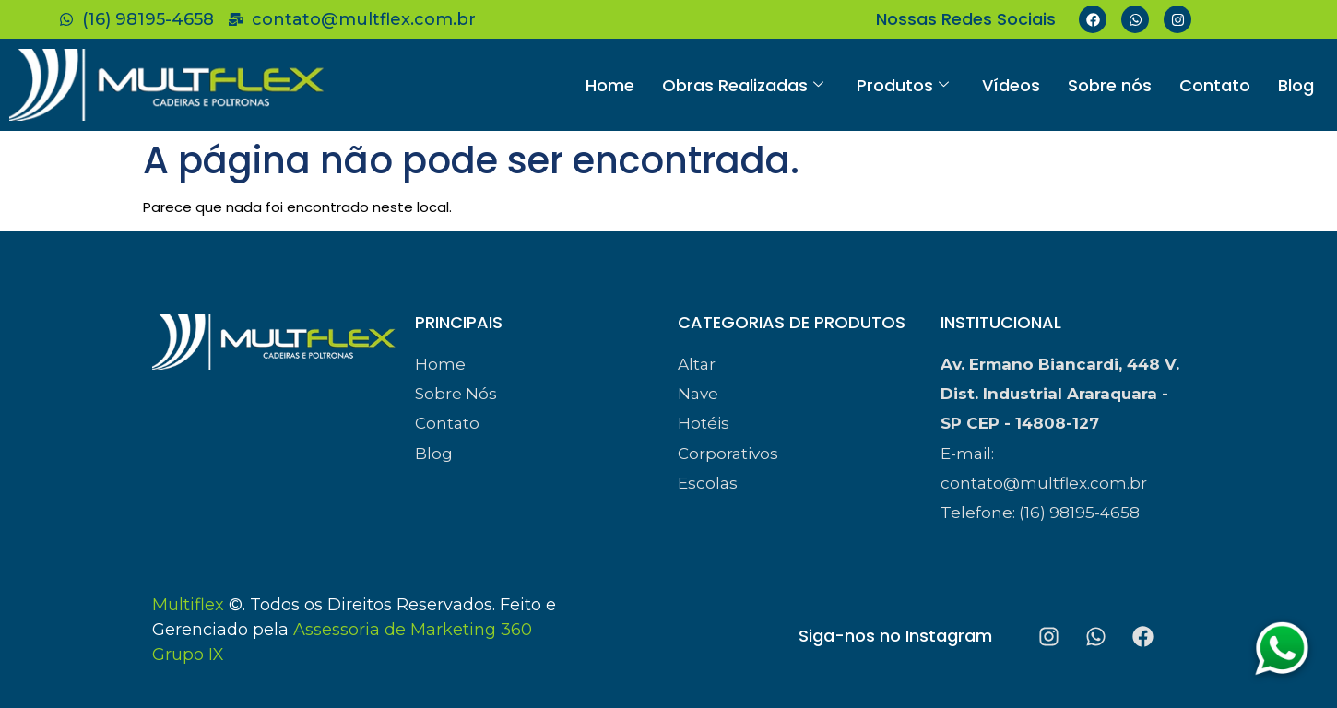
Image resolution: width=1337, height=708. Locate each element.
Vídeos (1011, 85)
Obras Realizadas (742, 85)
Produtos (903, 85)
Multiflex (188, 605)
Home (610, 85)
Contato (1214, 85)
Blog (1296, 85)
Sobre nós (1110, 85)
